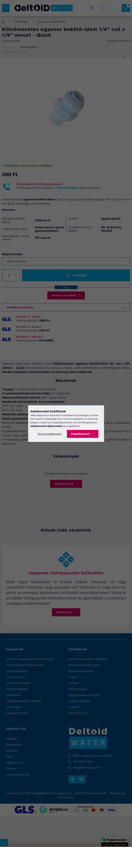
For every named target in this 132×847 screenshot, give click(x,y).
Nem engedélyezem (50, 433)
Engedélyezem (80, 433)
